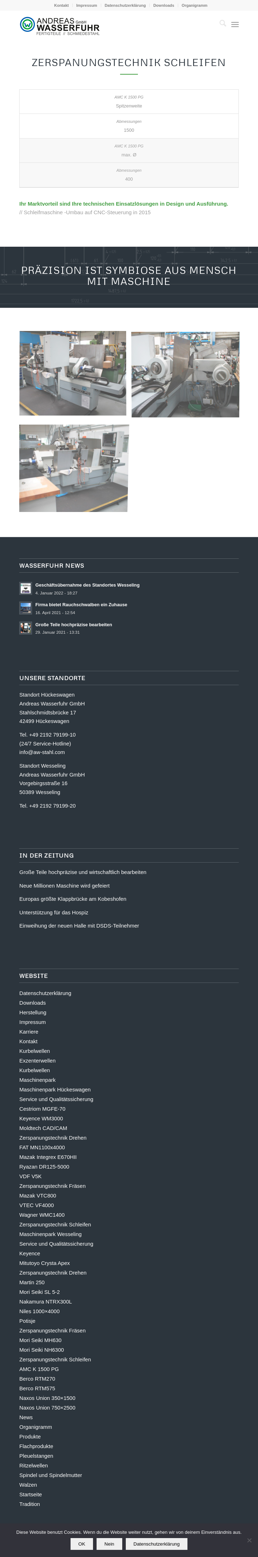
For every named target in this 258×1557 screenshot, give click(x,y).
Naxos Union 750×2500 (47, 1408)
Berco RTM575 (37, 1388)
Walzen (28, 1485)
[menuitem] (62, 5)
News (26, 1417)
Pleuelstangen (36, 1456)
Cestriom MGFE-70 (42, 1109)
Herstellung (32, 1012)
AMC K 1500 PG (39, 1369)
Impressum (86, 5)
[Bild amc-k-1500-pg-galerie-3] (75, 376)
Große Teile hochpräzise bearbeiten (73, 624)
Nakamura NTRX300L (45, 1302)
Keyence (29, 1253)
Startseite (30, 1494)
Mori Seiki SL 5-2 (39, 1292)
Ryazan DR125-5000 (44, 1167)
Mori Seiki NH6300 (41, 1350)
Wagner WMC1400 (41, 1215)
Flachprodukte (36, 1446)
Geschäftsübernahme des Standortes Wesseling (87, 585)
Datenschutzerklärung (125, 5)
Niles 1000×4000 (39, 1311)
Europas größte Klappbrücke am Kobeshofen (72, 899)
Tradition (29, 1504)
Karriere (28, 1032)
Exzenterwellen (37, 1061)
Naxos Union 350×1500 (47, 1398)
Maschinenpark (37, 1080)
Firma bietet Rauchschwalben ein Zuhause (81, 604)
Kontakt (61, 5)
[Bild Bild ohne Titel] (75, 467)
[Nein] (249, 1540)
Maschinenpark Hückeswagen (55, 1089)
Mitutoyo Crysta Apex (44, 1263)
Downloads (163, 5)
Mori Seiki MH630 (40, 1340)
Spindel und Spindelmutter (50, 1475)
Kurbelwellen (34, 1051)
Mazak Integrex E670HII (48, 1157)
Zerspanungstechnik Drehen (52, 1138)
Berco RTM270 (37, 1379)
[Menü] (235, 24)
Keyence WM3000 (41, 1118)
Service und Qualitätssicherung (56, 1099)
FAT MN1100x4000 (42, 1147)
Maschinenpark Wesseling (50, 1234)
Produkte (30, 1436)
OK (81, 1544)
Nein (109, 1544)
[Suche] (219, 24)
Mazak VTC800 (37, 1195)
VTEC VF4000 (36, 1205)
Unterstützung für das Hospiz (53, 912)
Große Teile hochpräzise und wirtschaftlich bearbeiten (82, 872)
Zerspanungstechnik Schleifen (55, 1224)
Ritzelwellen (33, 1465)
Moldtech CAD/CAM (43, 1128)
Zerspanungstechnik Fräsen (52, 1186)
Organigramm (194, 5)
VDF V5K (30, 1176)
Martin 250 (32, 1282)
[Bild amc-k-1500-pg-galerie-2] (188, 376)
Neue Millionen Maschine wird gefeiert (64, 886)
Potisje (27, 1321)
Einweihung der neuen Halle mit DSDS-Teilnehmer (79, 926)
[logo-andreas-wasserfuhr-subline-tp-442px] (107, 24)
